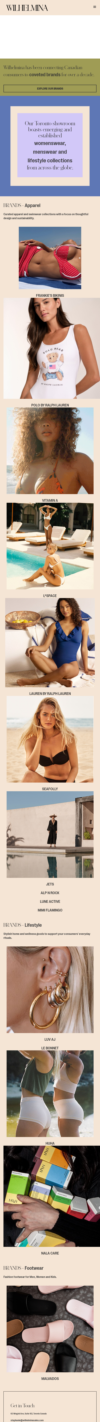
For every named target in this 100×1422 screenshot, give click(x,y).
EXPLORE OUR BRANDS (50, 48)
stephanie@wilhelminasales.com (27, 1317)
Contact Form (50, 1334)
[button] (95, 7)
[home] (24, 7)
